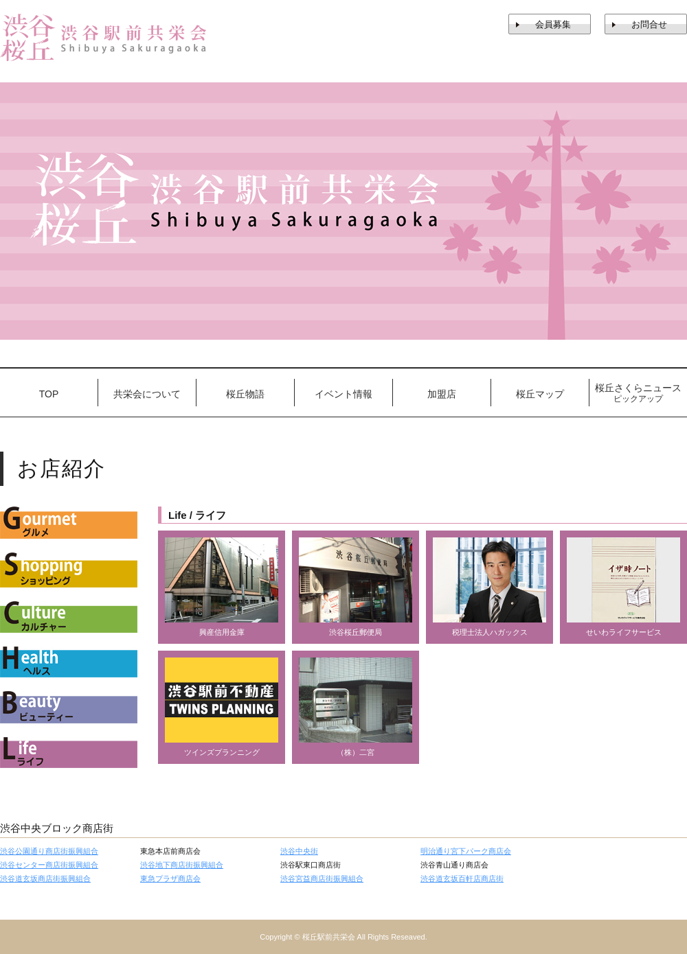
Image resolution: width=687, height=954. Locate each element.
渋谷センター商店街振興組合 (49, 865)
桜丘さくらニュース (638, 393)
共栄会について (147, 393)
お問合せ (649, 24)
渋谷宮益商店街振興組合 (321, 878)
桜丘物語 (245, 393)
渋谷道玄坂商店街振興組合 (45, 878)
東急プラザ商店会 (170, 878)
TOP (49, 393)
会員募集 (553, 24)
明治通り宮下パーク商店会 (465, 851)
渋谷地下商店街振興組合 (181, 865)
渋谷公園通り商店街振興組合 (49, 851)
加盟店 (441, 393)
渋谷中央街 (299, 851)
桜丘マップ (540, 393)
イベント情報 (343, 393)
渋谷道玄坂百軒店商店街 (462, 878)
